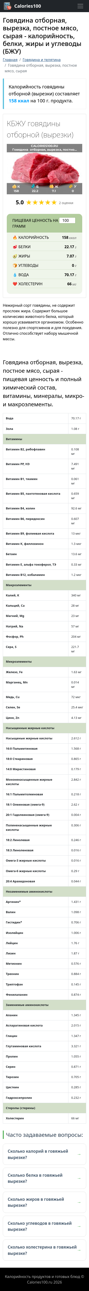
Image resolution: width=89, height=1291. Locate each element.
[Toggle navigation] (80, 6)
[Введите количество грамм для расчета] (67, 220)
